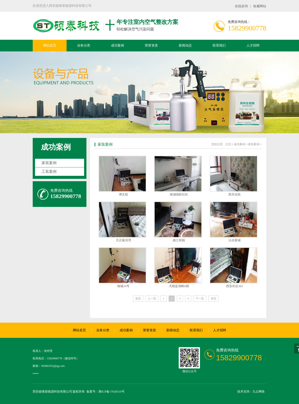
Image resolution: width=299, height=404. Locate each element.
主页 (228, 144)
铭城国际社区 (179, 194)
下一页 (200, 298)
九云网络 (259, 391)
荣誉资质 (151, 45)
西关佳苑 (234, 194)
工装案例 (49, 171)
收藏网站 (259, 6)
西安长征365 (234, 286)
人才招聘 (253, 45)
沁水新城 (234, 240)
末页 (213, 298)
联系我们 (219, 45)
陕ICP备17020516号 (112, 391)
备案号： (92, 391)
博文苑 (123, 194)
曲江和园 (179, 240)
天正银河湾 (123, 240)
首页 (138, 298)
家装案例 (49, 163)
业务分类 (83, 45)
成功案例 (117, 45)
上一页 (152, 298)
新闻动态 (185, 45)
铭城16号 (123, 286)
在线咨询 (241, 6)
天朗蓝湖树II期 (179, 286)
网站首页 (49, 45)
